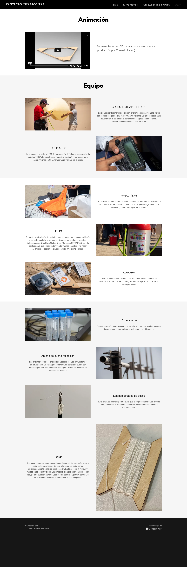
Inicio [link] (116, 5)
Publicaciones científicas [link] (156, 5)
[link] (25, 5)
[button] (131, 5)
